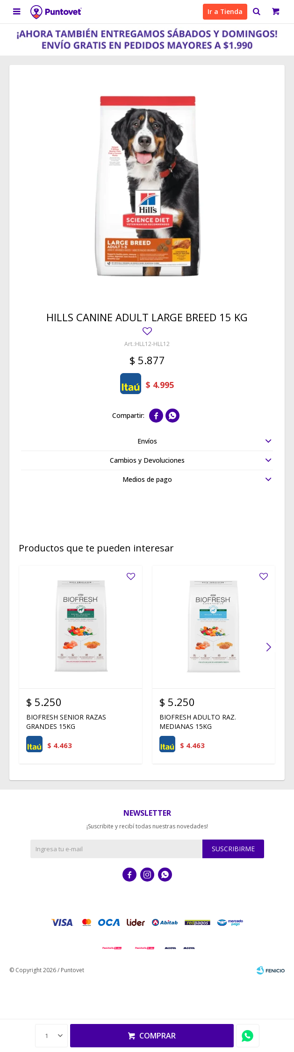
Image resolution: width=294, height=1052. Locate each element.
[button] (268, 647)
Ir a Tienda (225, 11)
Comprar (157, 1036)
